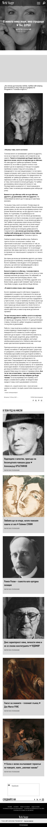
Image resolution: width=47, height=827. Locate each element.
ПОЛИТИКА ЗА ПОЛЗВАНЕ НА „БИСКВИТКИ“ (23, 810)
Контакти (16, 806)
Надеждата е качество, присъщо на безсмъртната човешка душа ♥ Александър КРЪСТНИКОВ (20, 462)
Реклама (10, 806)
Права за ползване (25, 806)
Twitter (36, 400)
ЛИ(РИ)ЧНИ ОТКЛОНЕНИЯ (23, 29)
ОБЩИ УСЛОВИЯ (35, 806)
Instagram (41, 400)
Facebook (33, 400)
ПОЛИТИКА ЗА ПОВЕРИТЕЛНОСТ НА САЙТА (34, 808)
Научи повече (28, 821)
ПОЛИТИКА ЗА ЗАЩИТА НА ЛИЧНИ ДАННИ (13, 808)
